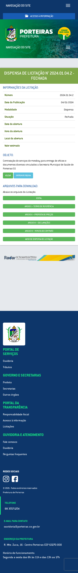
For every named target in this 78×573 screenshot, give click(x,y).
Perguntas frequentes (15, 454)
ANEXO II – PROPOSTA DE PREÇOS (39, 214)
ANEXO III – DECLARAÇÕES (39, 222)
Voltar (8, 175)
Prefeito (7, 382)
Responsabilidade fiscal (16, 414)
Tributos (7, 367)
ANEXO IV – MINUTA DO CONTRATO (39, 231)
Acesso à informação (39, 16)
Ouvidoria (8, 361)
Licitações (8, 426)
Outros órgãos (11, 394)
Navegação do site (18, 6)
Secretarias (9, 388)
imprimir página (23, 175)
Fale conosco (10, 442)
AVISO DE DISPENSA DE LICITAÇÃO (39, 239)
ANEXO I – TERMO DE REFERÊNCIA (39, 206)
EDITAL (39, 198)
